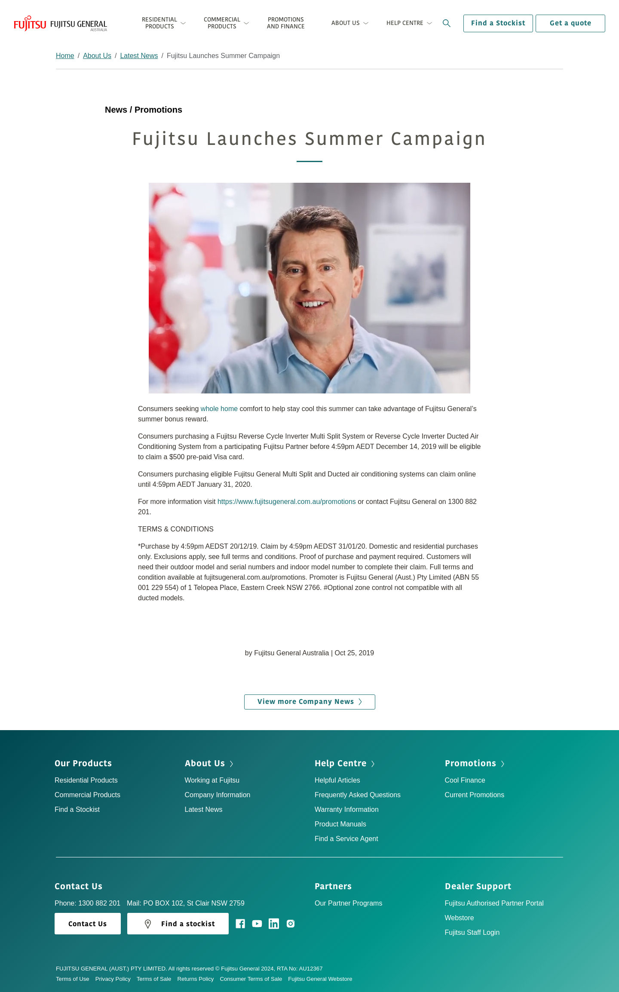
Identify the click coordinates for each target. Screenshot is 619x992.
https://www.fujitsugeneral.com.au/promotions (287, 501)
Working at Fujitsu (212, 780)
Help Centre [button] (404, 23)
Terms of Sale (157, 979)
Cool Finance (465, 780)
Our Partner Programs (348, 903)
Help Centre (346, 764)
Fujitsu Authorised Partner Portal (494, 903)
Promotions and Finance (286, 23)
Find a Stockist (498, 23)
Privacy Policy (116, 979)
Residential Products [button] (159, 23)
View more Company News (309, 701)
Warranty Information (347, 809)
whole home (219, 408)
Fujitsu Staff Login (472, 932)
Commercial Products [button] (222, 23)
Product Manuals (340, 824)
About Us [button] (345, 23)
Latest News (139, 55)
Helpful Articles (337, 780)
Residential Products (86, 780)
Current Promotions (475, 795)
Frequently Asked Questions (358, 795)
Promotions (475, 764)
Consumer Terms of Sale (254, 979)
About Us (97, 55)
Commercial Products (87, 795)
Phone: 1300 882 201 (87, 903)
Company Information (218, 795)
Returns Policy (198, 979)
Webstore (459, 917)
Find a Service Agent (346, 838)
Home (65, 55)
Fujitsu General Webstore (320, 979)
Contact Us (82, 886)
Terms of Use (75, 979)
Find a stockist (178, 924)
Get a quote (570, 23)
